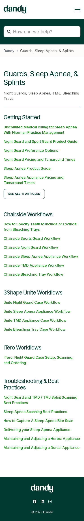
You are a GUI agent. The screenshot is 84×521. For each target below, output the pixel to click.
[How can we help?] (42, 31)
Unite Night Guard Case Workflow (32, 302)
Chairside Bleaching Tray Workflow (33, 274)
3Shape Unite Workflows (33, 293)
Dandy (9, 50)
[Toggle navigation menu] (77, 9)
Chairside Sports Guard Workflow (32, 238)
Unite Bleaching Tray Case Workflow (34, 329)
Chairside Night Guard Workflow (31, 247)
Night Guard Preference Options (31, 150)
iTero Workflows (22, 348)
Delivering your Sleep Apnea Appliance (37, 429)
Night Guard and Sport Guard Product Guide (40, 141)
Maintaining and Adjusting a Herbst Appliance (42, 438)
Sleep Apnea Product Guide (27, 168)
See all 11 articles (24, 194)
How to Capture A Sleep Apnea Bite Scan (38, 420)
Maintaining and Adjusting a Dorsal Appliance (42, 447)
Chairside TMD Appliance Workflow (34, 265)
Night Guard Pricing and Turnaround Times (39, 159)
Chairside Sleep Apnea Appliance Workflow (41, 256)
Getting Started (22, 117)
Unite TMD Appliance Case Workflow (35, 320)
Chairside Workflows (28, 214)
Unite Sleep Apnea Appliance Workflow (37, 311)
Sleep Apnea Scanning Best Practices (35, 411)
